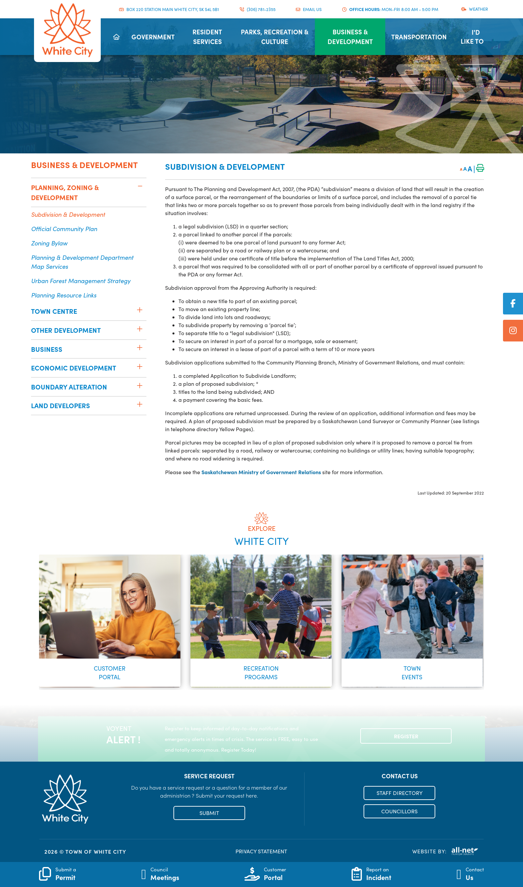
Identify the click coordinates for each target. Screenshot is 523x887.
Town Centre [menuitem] (54, 310)
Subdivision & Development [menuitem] (68, 214)
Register (406, 736)
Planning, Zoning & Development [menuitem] (65, 192)
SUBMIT (209, 812)
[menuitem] (116, 36)
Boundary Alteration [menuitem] (69, 386)
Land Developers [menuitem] (60, 405)
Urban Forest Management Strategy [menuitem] (80, 280)
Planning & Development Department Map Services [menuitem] (82, 261)
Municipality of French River (67, 30)
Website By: (445, 851)
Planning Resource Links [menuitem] (63, 295)
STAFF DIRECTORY (400, 792)
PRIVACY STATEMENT (261, 851)
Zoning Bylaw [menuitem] (49, 243)
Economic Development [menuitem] (73, 367)
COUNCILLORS (399, 811)
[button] (140, 186)
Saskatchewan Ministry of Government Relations (261, 472)
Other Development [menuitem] (66, 329)
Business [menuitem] (46, 348)
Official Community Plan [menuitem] (64, 228)
